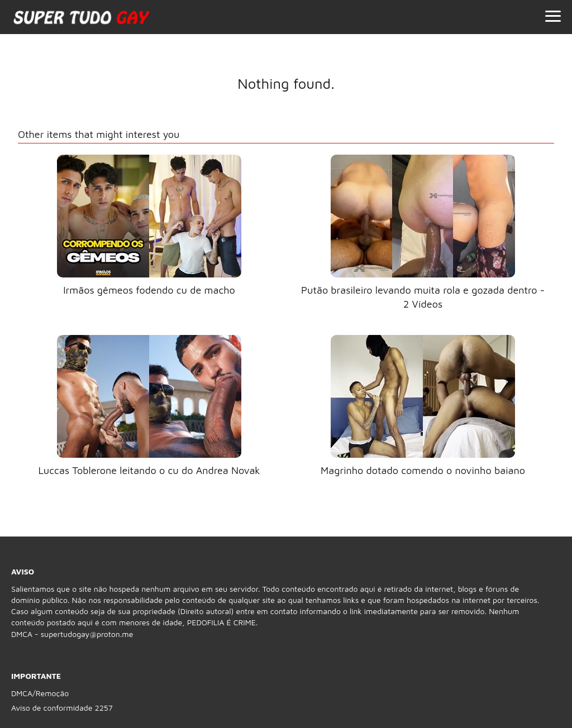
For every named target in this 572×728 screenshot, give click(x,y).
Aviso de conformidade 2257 (62, 707)
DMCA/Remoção (40, 693)
